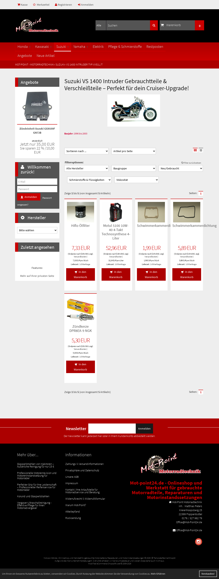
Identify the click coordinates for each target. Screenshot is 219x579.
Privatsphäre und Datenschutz (82, 470)
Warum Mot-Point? (75, 505)
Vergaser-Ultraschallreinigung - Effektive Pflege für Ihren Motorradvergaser (34, 505)
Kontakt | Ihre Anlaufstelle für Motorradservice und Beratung (82, 491)
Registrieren (63, 4)
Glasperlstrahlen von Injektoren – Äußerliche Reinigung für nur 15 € (35, 465)
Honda (24, 46)
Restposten (154, 46)
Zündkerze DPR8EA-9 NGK (80, 328)
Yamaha (80, 46)
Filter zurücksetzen (191, 162)
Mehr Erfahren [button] (158, 573)
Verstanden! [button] (208, 573)
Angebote (24, 55)
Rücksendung (73, 518)
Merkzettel (41, 4)
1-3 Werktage (84, 264)
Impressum (71, 483)
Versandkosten (80, 256)
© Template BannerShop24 (163, 557)
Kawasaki (43, 46)
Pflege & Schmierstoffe (125, 46)
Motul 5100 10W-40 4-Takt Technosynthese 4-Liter (116, 231)
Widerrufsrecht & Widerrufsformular (85, 498)
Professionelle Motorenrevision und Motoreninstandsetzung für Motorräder (37, 475)
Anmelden (86, 4)
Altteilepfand (72, 511)
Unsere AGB (72, 477)
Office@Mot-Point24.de (189, 530)
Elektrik (98, 46)
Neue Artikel (45, 55)
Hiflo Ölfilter (80, 225)
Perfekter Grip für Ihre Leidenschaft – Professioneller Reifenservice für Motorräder (37, 487)
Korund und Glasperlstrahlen (33, 496)
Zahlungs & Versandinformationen (84, 464)
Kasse (22, 4)
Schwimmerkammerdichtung (159, 225)
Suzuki (62, 46)
